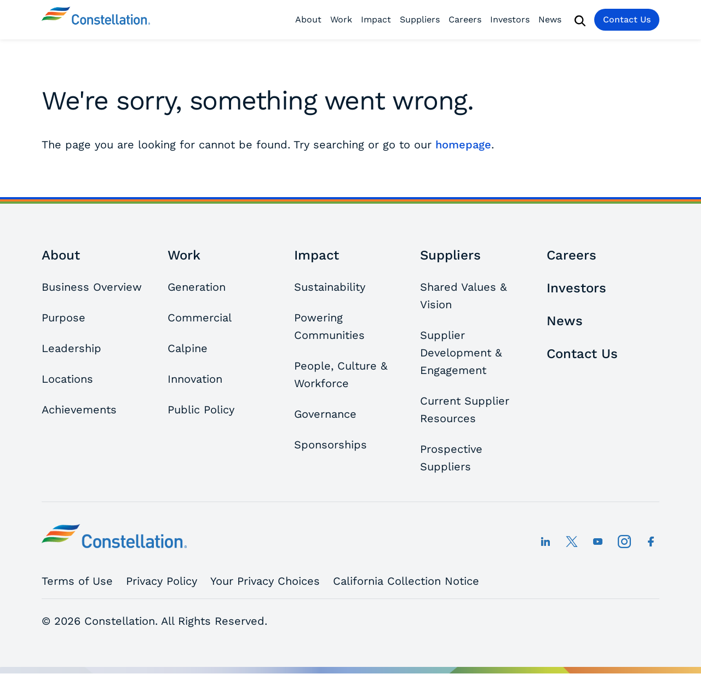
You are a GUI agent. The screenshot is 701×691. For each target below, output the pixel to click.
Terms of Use (77, 581)
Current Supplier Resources (464, 409)
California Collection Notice (406, 581)
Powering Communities (329, 326)
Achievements (79, 409)
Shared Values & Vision (463, 295)
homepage (463, 144)
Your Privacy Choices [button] (265, 581)
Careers (465, 19)
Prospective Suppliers (451, 457)
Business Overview (92, 286)
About (308, 19)
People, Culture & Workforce (340, 374)
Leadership (71, 348)
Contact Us (627, 19)
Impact (376, 19)
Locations (67, 378)
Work (341, 19)
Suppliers (420, 19)
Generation (197, 286)
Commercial (200, 317)
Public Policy (201, 409)
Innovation (195, 378)
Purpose (63, 317)
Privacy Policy (161, 581)
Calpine (188, 348)
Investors (510, 19)
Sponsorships (330, 444)
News (549, 19)
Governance (325, 414)
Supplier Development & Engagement (461, 353)
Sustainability (329, 286)
